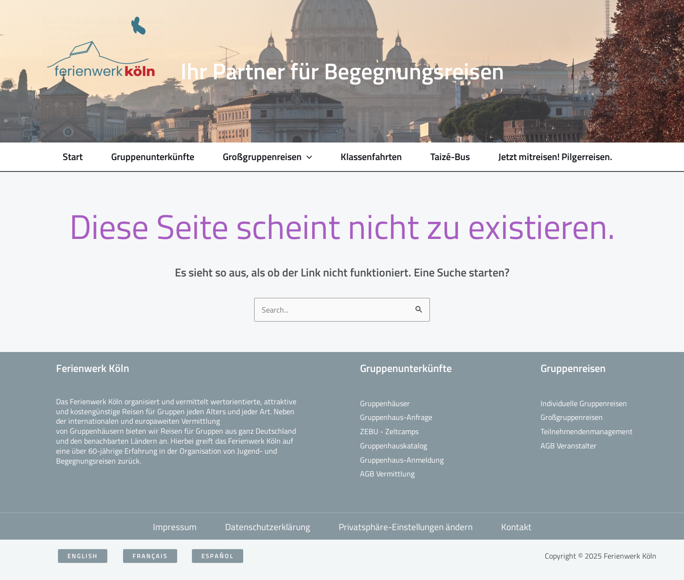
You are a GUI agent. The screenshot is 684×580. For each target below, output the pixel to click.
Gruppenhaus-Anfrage (396, 417)
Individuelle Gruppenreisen (584, 403)
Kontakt (516, 526)
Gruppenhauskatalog (393, 445)
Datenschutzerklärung (267, 526)
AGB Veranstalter (569, 445)
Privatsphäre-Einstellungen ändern (406, 526)
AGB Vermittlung (387, 473)
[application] (307, 157)
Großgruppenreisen (572, 417)
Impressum (175, 526)
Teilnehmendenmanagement (587, 431)
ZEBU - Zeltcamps (389, 431)
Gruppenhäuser (385, 403)
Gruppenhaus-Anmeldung (402, 460)
